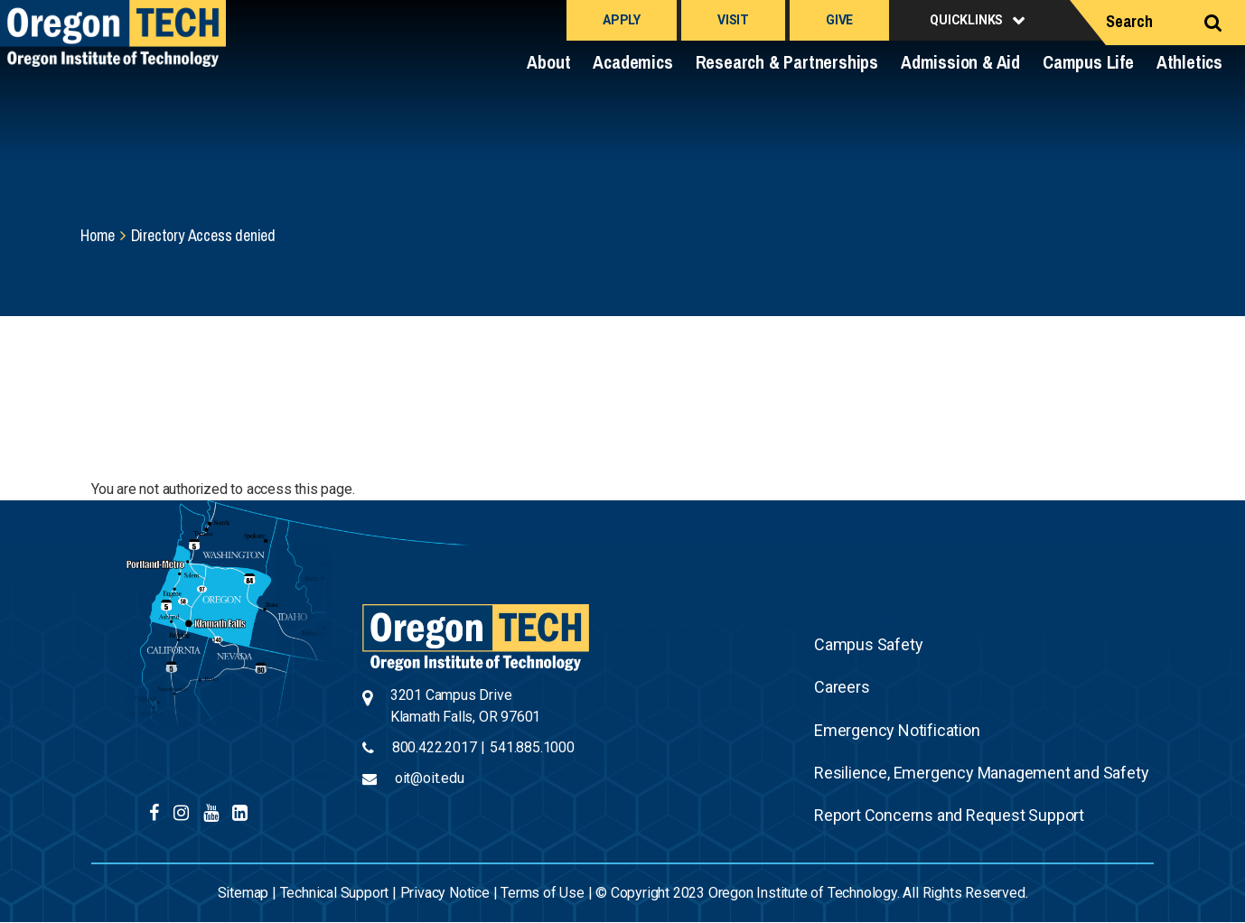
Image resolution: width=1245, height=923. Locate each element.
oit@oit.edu (429, 778)
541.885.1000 (532, 747)
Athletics (1189, 62)
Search (1129, 21)
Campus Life (1088, 62)
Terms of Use (543, 892)
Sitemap (243, 892)
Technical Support (334, 892)
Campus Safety (868, 644)
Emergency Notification (897, 730)
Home (97, 235)
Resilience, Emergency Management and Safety (981, 772)
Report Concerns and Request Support (949, 815)
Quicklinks (966, 20)
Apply (622, 20)
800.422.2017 (434, 747)
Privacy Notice (445, 892)
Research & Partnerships (787, 62)
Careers (842, 686)
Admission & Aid (960, 62)
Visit (733, 20)
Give (839, 20)
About (548, 62)
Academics (632, 62)
